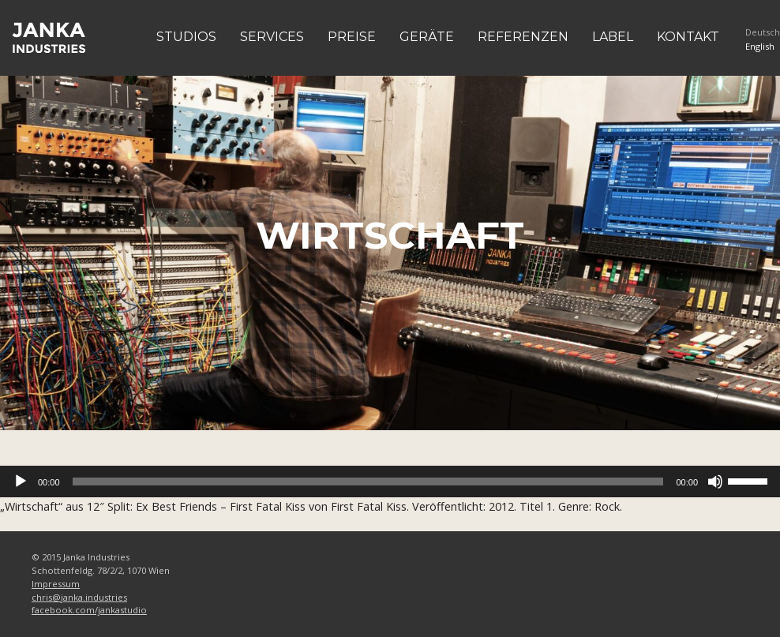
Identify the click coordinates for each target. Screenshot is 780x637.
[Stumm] (715, 481)
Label (612, 36)
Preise (352, 36)
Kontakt (688, 36)
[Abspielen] (20, 481)
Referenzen (523, 36)
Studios (186, 36)
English (759, 46)
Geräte (426, 36)
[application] (390, 481)
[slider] (368, 481)
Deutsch (762, 32)
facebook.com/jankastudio (89, 610)
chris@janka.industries (79, 597)
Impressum (56, 584)
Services (272, 36)
